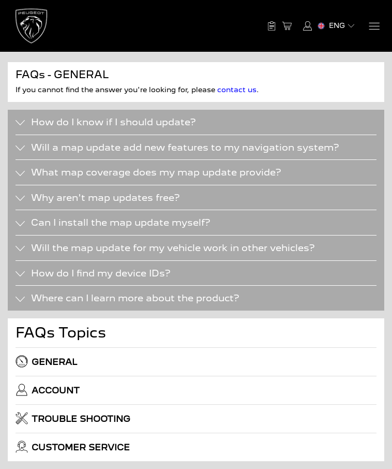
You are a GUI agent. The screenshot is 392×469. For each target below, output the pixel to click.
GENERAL (46, 361)
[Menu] (374, 26)
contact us (237, 89)
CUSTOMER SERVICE (73, 447)
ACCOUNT (48, 390)
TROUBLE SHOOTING (73, 418)
